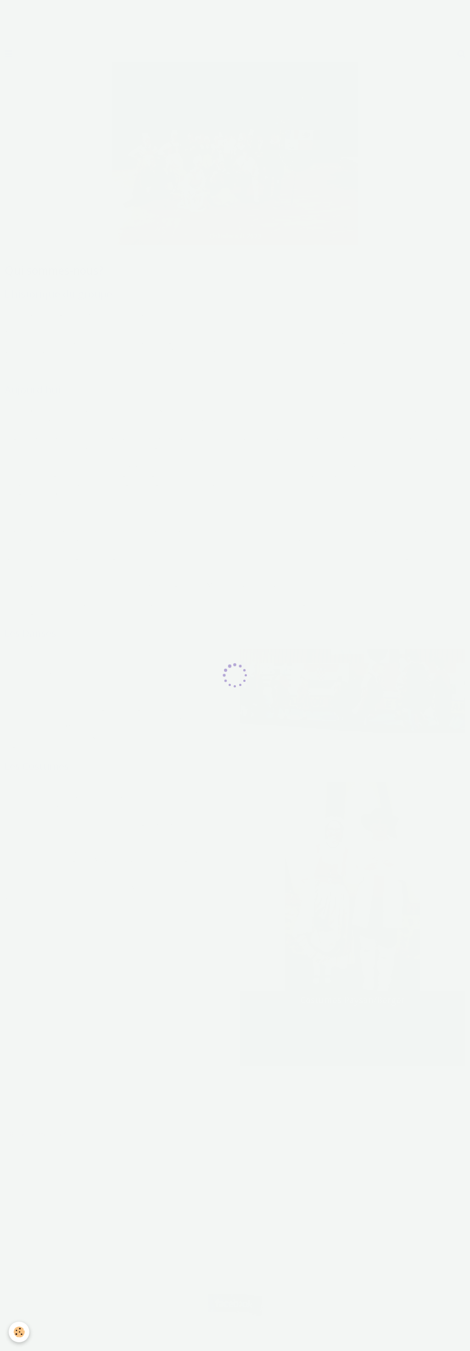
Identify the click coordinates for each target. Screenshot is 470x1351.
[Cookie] (19, 1332)
